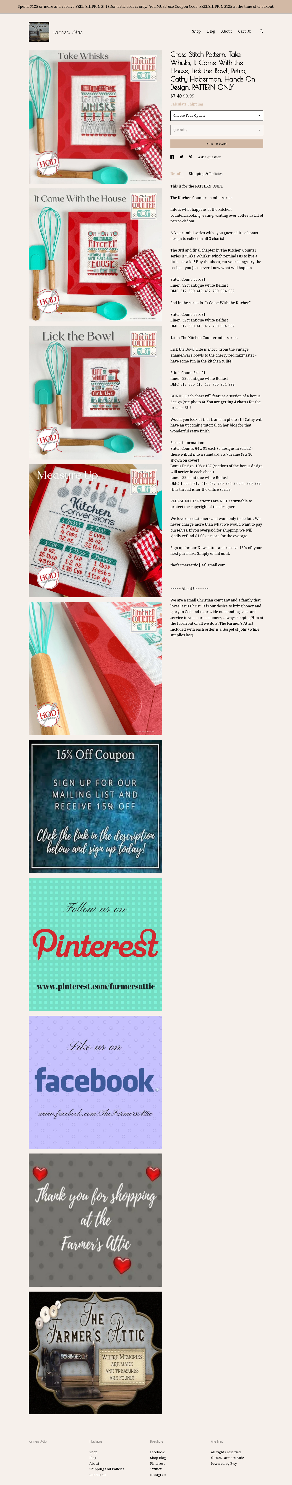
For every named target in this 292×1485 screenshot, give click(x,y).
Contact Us (97, 1475)
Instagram (158, 1475)
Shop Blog (158, 1458)
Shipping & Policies (205, 174)
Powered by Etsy (224, 1463)
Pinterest (157, 1463)
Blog (211, 31)
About (226, 31)
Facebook (157, 1452)
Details (177, 174)
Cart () (244, 31)
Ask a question (210, 157)
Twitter (156, 1469)
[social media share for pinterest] (191, 157)
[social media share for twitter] (182, 157)
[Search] (261, 31)
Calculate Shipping (186, 104)
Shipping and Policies (106, 1469)
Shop (196, 31)
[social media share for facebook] (172, 157)
